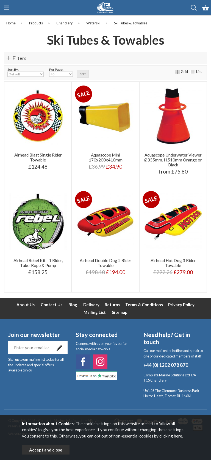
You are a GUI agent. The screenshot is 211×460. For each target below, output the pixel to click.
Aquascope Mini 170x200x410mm (106, 157)
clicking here (170, 435)
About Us (25, 304)
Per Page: (61, 72)
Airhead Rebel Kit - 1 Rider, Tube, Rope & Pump (38, 263)
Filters (19, 58)
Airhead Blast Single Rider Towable (38, 157)
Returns (112, 304)
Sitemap (119, 312)
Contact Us (51, 304)
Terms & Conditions (144, 304)
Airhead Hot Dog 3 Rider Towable (173, 263)
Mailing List (95, 312)
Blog (72, 304)
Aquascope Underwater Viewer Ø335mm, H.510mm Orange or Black (173, 159)
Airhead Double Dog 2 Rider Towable (105, 263)
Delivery (91, 304)
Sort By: (25, 72)
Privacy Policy (181, 304)
